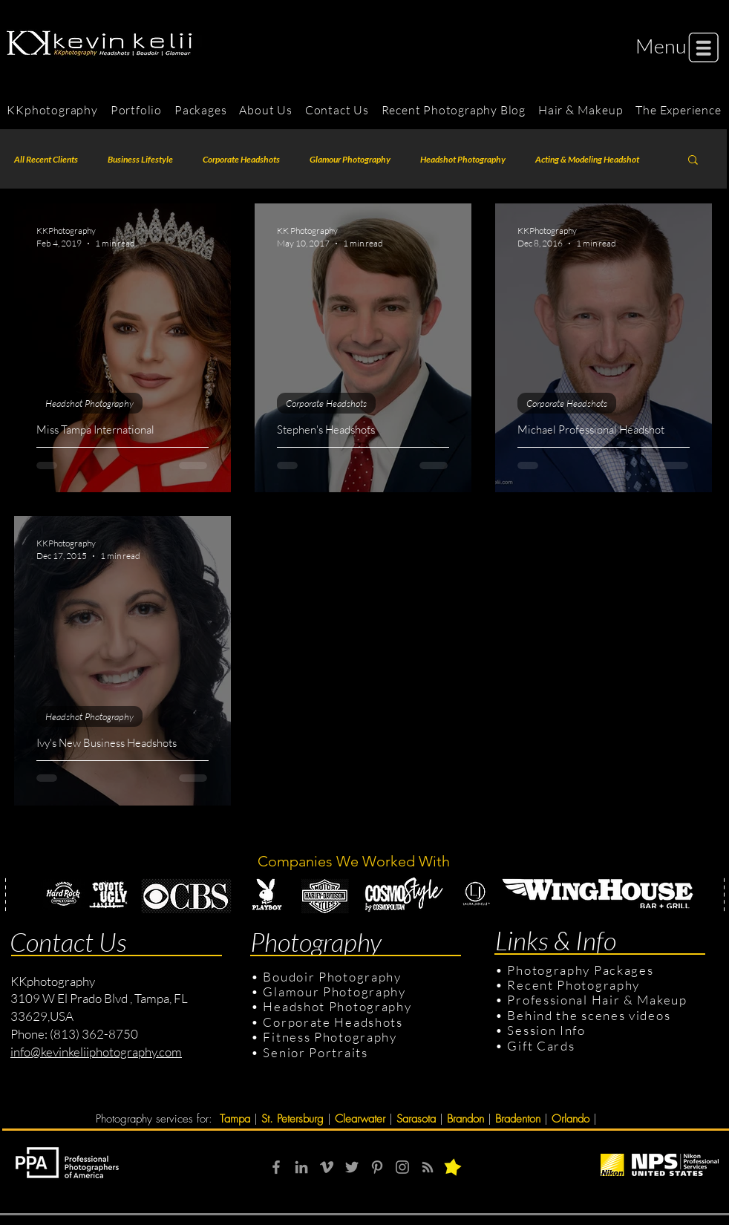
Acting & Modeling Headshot (587, 159)
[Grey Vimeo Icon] (327, 1167)
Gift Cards (541, 1046)
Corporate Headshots (241, 159)
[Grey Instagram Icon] (402, 1167)
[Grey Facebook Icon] (276, 1167)
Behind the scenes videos (588, 1015)
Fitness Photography (328, 1037)
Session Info (546, 1030)
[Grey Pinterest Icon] (377, 1167)
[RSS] (428, 1167)
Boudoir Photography (334, 976)
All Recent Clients (46, 159)
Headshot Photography (463, 159)
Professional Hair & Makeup (597, 999)
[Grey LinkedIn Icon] (301, 1167)
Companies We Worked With (356, 861)
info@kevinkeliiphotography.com (96, 1051)
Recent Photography (573, 985)
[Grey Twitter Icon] (352, 1167)
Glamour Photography (350, 159)
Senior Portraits (315, 1052)
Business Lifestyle (140, 159)
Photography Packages (580, 970)
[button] (661, 45)
